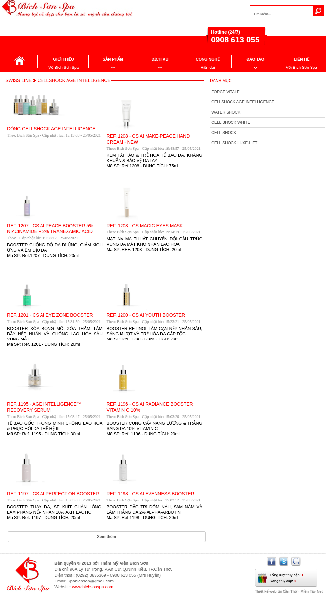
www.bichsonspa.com (92, 586)
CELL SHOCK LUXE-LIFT (234, 143)
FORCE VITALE (225, 92)
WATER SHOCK (225, 112)
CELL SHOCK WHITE (230, 122)
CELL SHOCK (223, 132)
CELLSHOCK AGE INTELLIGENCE (242, 102)
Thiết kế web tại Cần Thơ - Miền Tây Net (289, 591)
